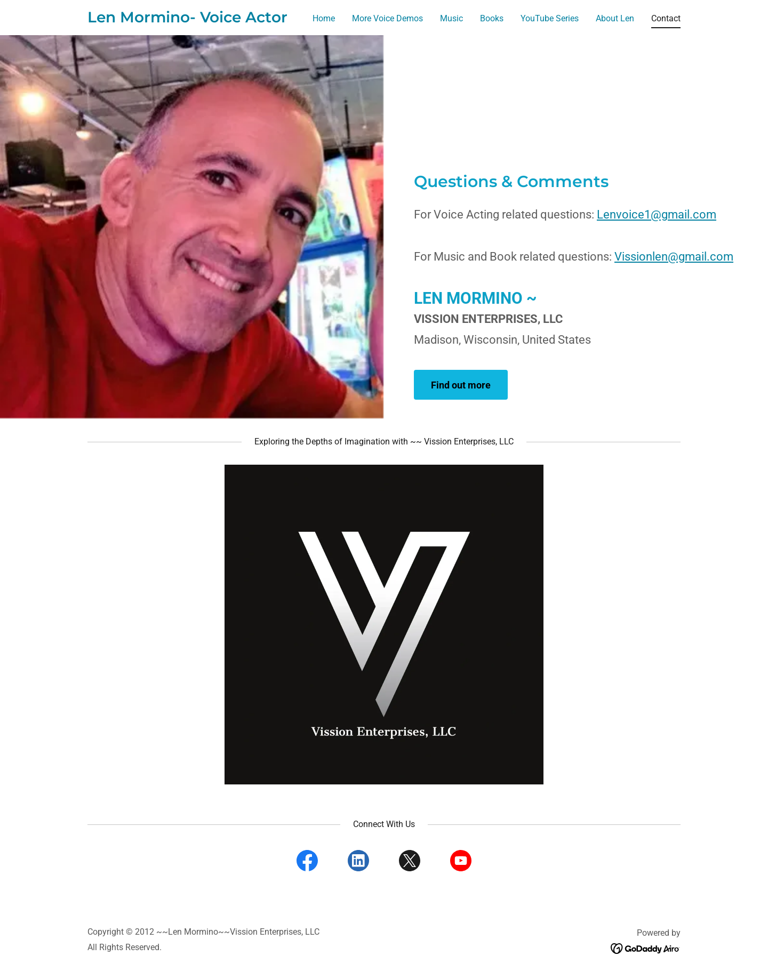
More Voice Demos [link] (387, 18)
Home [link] (324, 18)
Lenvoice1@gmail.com (656, 214)
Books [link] (491, 18)
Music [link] (451, 18)
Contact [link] (666, 18)
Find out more (461, 385)
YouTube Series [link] (550, 18)
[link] (187, 19)
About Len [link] (615, 18)
